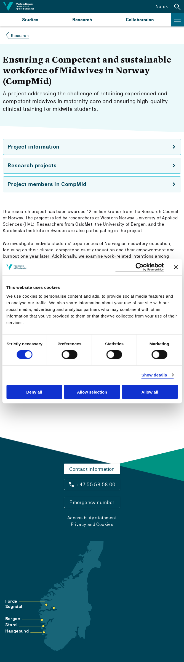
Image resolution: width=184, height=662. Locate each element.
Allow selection (92, 391)
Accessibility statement (92, 517)
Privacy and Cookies (92, 524)
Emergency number (92, 502)
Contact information (92, 469)
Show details (154, 375)
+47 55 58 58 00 (96, 484)
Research (82, 19)
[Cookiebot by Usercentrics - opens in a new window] (139, 267)
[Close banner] (176, 267)
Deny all (34, 391)
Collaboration (140, 19)
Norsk (162, 6)
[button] (177, 6)
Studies (30, 19)
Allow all (150, 391)
